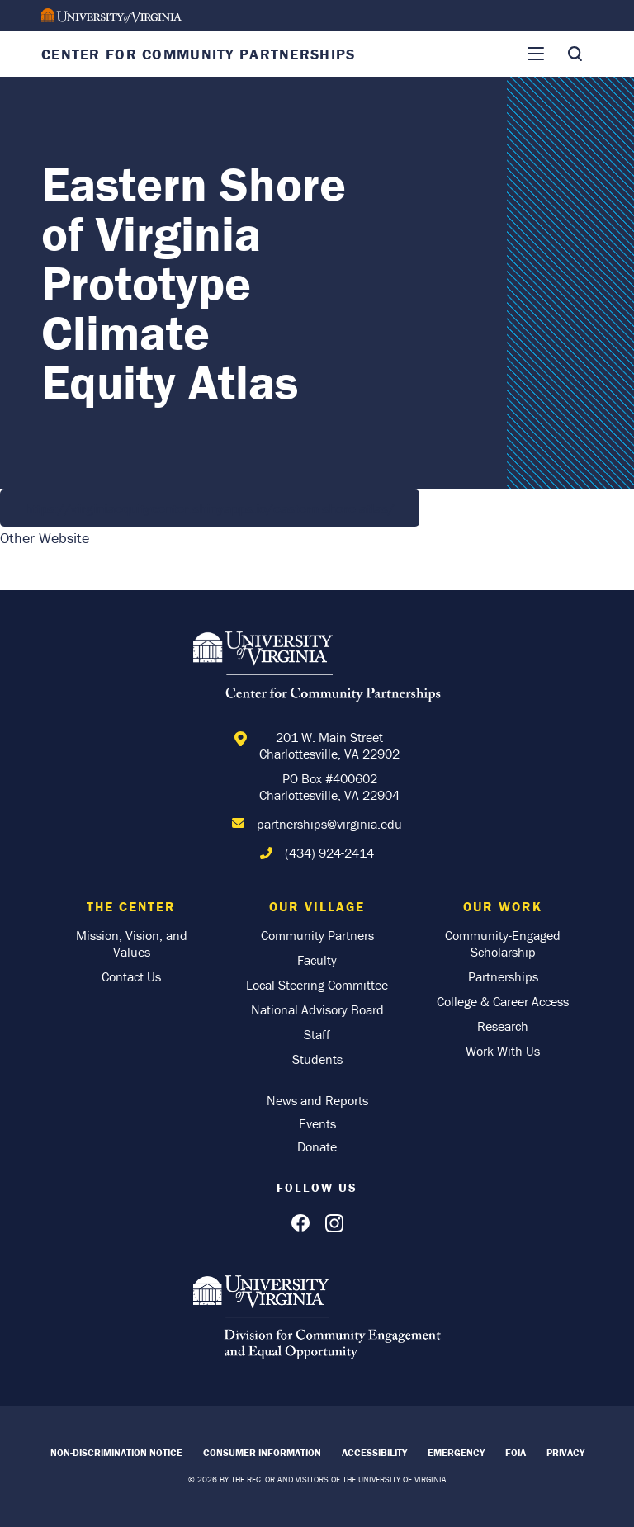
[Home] (317, 669)
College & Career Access (503, 1001)
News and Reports (317, 1100)
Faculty (317, 960)
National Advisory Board (317, 1009)
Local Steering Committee (317, 984)
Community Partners (317, 935)
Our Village (317, 906)
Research (502, 1026)
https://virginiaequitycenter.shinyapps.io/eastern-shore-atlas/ (210, 508)
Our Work (502, 906)
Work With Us (503, 1050)
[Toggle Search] (574, 54)
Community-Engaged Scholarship (503, 943)
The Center (131, 906)
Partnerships (503, 976)
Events (317, 1123)
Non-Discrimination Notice (116, 1452)
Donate (317, 1146)
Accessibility (374, 1452)
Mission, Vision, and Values (131, 943)
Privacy (565, 1452)
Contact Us (131, 976)
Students (317, 1059)
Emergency (456, 1452)
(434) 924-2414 (329, 852)
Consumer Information (262, 1452)
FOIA (515, 1452)
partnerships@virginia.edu (329, 824)
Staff (317, 1034)
